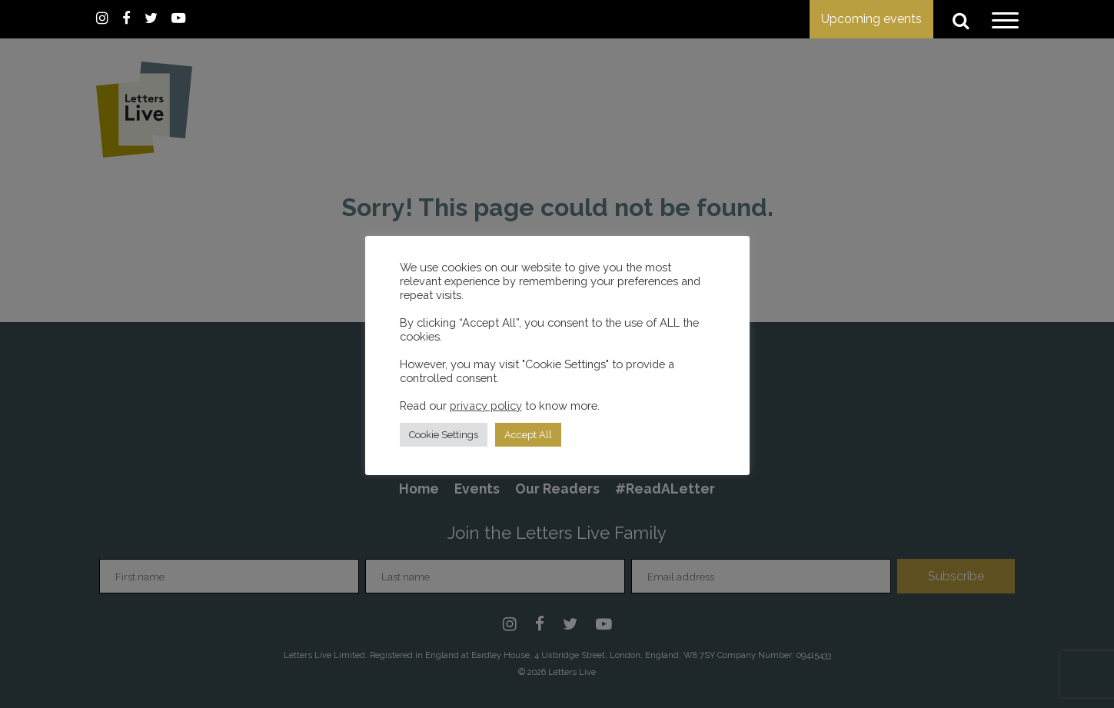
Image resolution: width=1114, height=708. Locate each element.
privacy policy (486, 405)
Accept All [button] (528, 434)
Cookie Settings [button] (443, 434)
